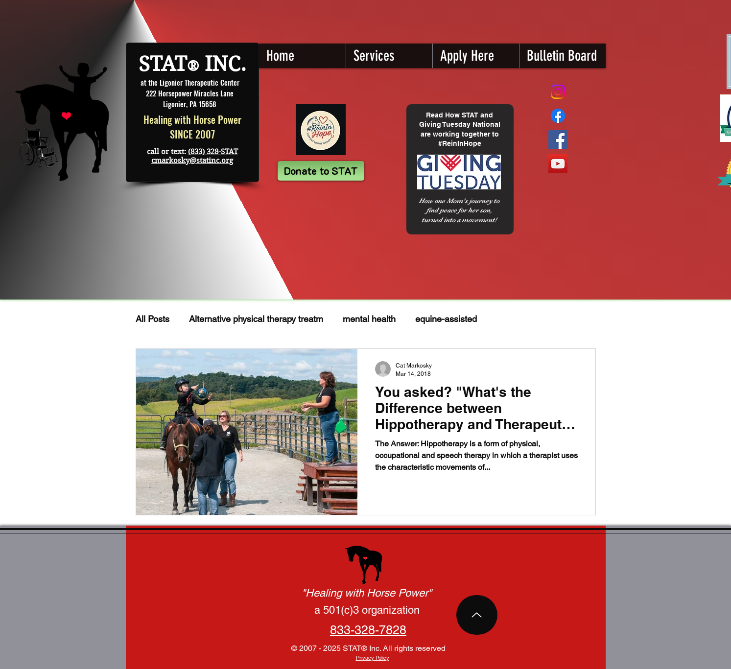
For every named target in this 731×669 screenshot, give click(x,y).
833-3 (345, 630)
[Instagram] (557, 91)
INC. (222, 64)
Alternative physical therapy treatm (256, 319)
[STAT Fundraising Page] (557, 115)
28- (370, 630)
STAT (163, 64)
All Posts (152, 319)
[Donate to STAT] (321, 171)
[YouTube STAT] (557, 163)
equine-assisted (446, 319)
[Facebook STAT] (557, 139)
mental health (369, 319)
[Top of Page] (476, 615)
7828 (392, 630)
